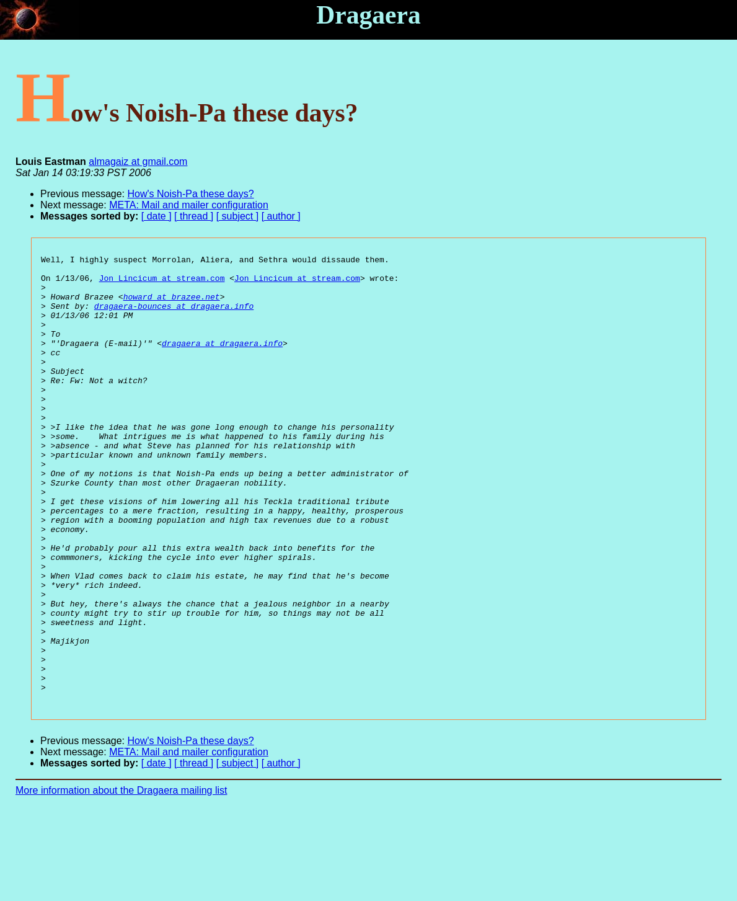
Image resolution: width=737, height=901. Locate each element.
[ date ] (156, 216)
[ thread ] (193, 216)
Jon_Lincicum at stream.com (162, 283)
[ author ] (281, 216)
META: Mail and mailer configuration (188, 205)
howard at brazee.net (171, 305)
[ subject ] (237, 216)
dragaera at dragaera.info (222, 361)
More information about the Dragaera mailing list (121, 879)
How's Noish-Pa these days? (191, 194)
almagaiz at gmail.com (138, 161)
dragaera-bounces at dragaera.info (174, 316)
